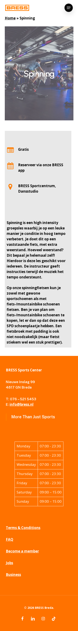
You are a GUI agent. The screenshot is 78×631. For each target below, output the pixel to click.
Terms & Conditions (23, 527)
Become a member (22, 551)
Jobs (9, 562)
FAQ (9, 539)
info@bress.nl (21, 404)
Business (13, 574)
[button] (68, 8)
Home (10, 18)
